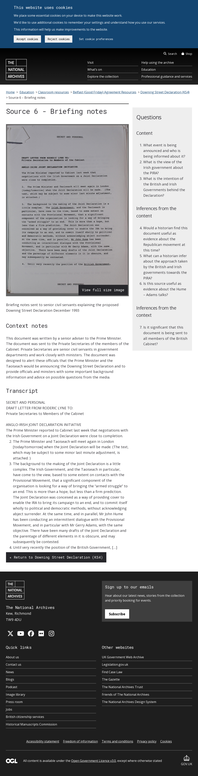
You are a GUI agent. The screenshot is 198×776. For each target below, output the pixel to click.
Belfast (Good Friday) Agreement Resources (104, 92)
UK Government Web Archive (123, 657)
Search (170, 54)
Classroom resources (53, 92)
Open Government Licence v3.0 (93, 761)
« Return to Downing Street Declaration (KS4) (56, 557)
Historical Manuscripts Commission (31, 724)
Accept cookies (27, 39)
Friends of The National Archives (125, 694)
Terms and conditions (117, 741)
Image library (15, 694)
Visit (90, 62)
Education (148, 69)
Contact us (13, 664)
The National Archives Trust (122, 687)
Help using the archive (157, 62)
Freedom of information (80, 741)
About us (12, 657)
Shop (187, 54)
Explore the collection (103, 76)
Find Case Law (112, 672)
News (10, 672)
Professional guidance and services (166, 76)
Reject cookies (59, 39)
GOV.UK (186, 760)
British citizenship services (25, 717)
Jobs (9, 709)
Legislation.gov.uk (115, 664)
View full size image (103, 290)
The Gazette (111, 679)
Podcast (11, 687)
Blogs (10, 679)
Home (10, 92)
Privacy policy (146, 741)
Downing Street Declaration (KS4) (164, 92)
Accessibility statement (42, 741)
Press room (14, 702)
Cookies (166, 741)
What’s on (94, 69)
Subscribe (117, 614)
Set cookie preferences (96, 39)
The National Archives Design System (129, 702)
